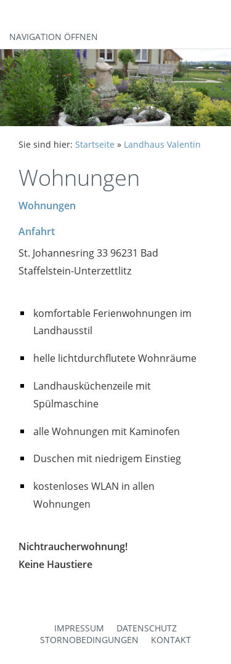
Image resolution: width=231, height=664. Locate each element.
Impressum (79, 628)
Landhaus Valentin (162, 144)
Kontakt (171, 640)
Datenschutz (146, 628)
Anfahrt (36, 231)
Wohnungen (47, 205)
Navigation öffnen (53, 36)
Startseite (95, 144)
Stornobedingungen (89, 640)
